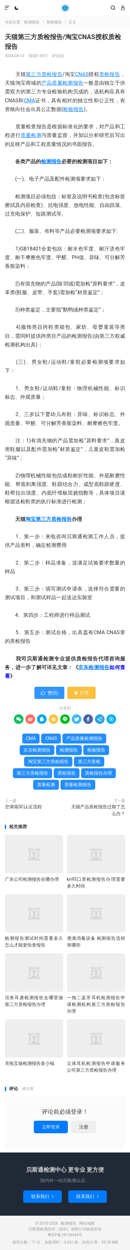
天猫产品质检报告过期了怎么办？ (98, 810)
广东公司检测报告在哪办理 (32, 879)
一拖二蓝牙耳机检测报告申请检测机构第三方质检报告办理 (96, 1004)
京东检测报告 (94, 667)
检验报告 (73, 109)
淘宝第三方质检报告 (48, 519)
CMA (29, 101)
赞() (49, 692)
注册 (83, 1126)
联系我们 (42, 1196)
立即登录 (51, 1126)
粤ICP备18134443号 (65, 1235)
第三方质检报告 (44, 74)
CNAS (81, 74)
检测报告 (65, 8)
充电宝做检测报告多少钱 (29, 1063)
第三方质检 (89, 761)
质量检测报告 (77, 784)
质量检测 (31, 135)
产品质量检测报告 (62, 83)
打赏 (81, 692)
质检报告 (54, 22)
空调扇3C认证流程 (23, 806)
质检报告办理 (98, 773)
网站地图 (87, 1223)
